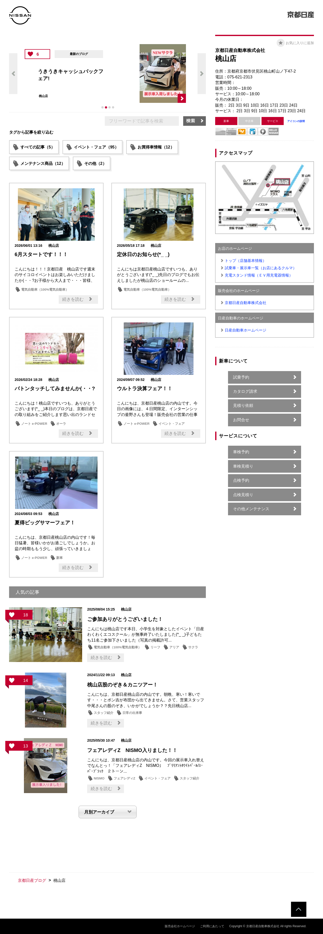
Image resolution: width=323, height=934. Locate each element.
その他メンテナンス (251, 509)
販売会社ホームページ (180, 926)
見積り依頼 (243, 405)
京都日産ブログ (32, 880)
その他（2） (95, 163)
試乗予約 (241, 377)
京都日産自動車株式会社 (245, 302)
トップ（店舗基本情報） (245, 260)
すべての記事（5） (37, 147)
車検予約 (241, 452)
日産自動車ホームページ (245, 330)
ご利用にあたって (212, 926)
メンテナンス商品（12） (42, 163)
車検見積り (243, 466)
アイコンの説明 (296, 121)
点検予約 (241, 480)
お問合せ (241, 420)
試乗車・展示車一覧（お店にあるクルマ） (261, 268)
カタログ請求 (245, 391)
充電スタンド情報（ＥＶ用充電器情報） (259, 275)
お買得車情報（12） (156, 147)
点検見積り (243, 495)
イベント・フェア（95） (96, 147)
